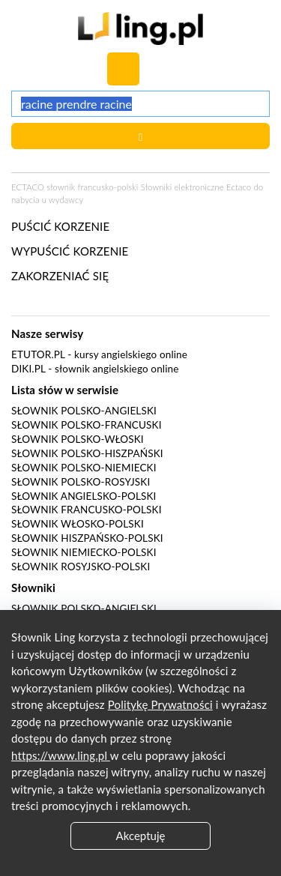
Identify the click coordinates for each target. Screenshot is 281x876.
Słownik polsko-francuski (86, 425)
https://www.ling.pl (60, 755)
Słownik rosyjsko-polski (80, 567)
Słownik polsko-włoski (77, 439)
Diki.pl (28, 369)
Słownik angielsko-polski (83, 496)
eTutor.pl (38, 354)
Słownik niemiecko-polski (84, 552)
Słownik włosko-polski (77, 524)
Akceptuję (141, 835)
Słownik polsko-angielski (84, 411)
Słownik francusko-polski (86, 510)
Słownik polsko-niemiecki (84, 468)
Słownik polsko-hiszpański (87, 453)
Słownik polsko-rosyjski (80, 482)
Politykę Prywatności (160, 704)
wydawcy (66, 200)
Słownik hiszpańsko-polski (87, 538)
